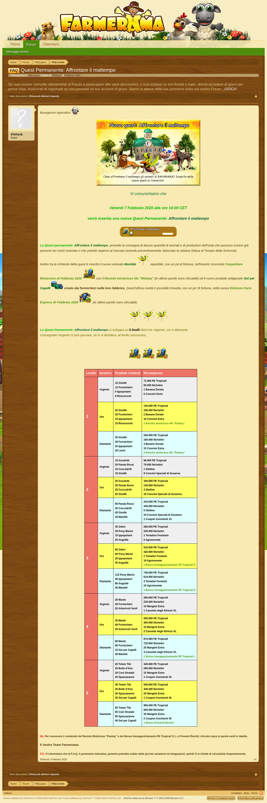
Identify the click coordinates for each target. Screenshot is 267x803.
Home (15, 44)
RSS (261, 793)
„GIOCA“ (230, 89)
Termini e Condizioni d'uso (221, 798)
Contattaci (236, 793)
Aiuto (246, 793)
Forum (31, 44)
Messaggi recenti (17, 51)
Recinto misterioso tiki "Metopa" (129, 278)
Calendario (51, 44)
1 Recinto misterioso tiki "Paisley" (164, 423)
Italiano (8, 793)
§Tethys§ (56, 75)
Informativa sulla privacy (250, 798)
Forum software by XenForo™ (92, 798)
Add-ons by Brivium (153, 798)
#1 (255, 759)
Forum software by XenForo (32, 798)
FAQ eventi (33, 75)
